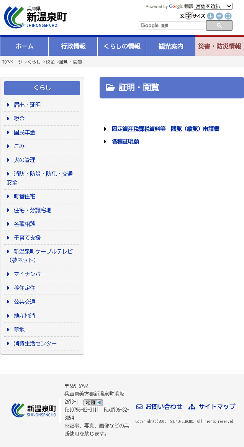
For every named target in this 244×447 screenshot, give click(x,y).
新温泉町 (34, 17)
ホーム (24, 46)
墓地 (18, 329)
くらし (34, 61)
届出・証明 (26, 105)
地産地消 (23, 316)
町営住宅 (23, 196)
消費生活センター (34, 343)
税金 (50, 61)
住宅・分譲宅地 (31, 210)
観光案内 (171, 46)
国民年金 (23, 132)
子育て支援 (26, 238)
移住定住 (23, 288)
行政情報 (73, 46)
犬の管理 (23, 160)
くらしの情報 (121, 46)
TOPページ (12, 61)
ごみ (18, 146)
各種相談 (23, 224)
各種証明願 (124, 141)
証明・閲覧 (70, 61)
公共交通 (23, 302)
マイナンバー (28, 274)
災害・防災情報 (219, 46)
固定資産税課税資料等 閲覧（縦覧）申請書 (164, 129)
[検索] (170, 25)
